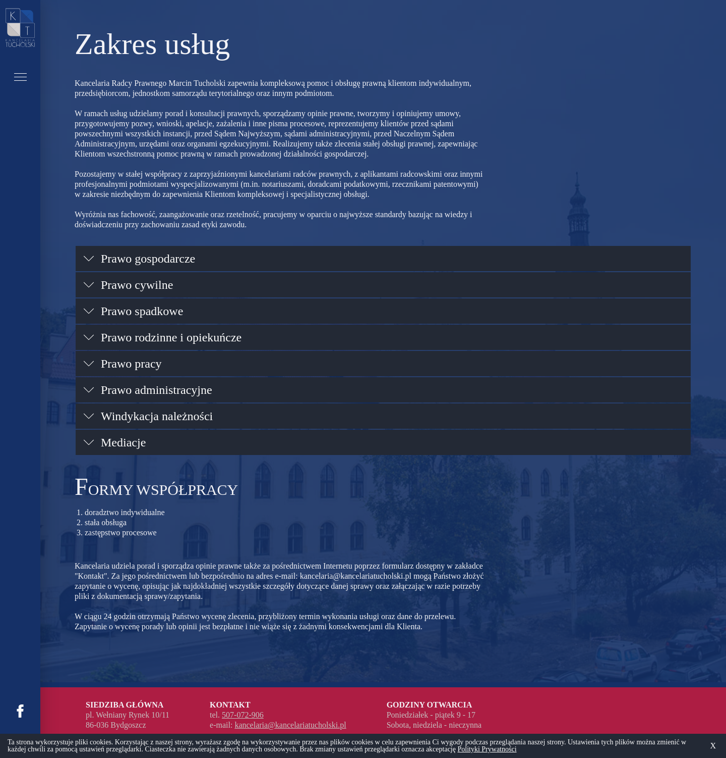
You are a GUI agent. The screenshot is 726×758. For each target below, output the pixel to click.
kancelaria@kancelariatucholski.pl (355, 576)
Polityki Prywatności (486, 749)
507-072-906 (243, 715)
